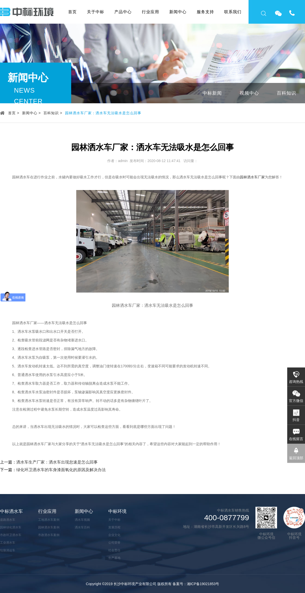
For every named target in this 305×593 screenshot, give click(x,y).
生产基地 (114, 558)
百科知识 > (52, 113)
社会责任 (114, 550)
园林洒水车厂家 (252, 177)
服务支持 (205, 12)
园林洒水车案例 (48, 527)
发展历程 (114, 527)
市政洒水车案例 (48, 535)
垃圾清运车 (7, 550)
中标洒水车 (11, 511)
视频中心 (249, 93)
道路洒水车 (7, 520)
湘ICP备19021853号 (203, 584)
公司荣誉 (114, 542)
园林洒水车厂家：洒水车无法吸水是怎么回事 (103, 113)
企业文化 (114, 535)
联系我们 (232, 12)
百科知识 (286, 93)
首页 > (13, 113)
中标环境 (117, 511)
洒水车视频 (82, 520)
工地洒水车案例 (48, 520)
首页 (72, 12)
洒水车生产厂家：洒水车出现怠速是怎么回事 (57, 462)
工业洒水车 (7, 542)
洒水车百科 (82, 527)
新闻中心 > (31, 113)
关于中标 (95, 12)
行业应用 (150, 12)
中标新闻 (212, 93)
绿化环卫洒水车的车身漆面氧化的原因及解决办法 (61, 470)
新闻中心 (178, 12)
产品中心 (123, 12)
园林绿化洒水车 (10, 527)
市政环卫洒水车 (10, 535)
